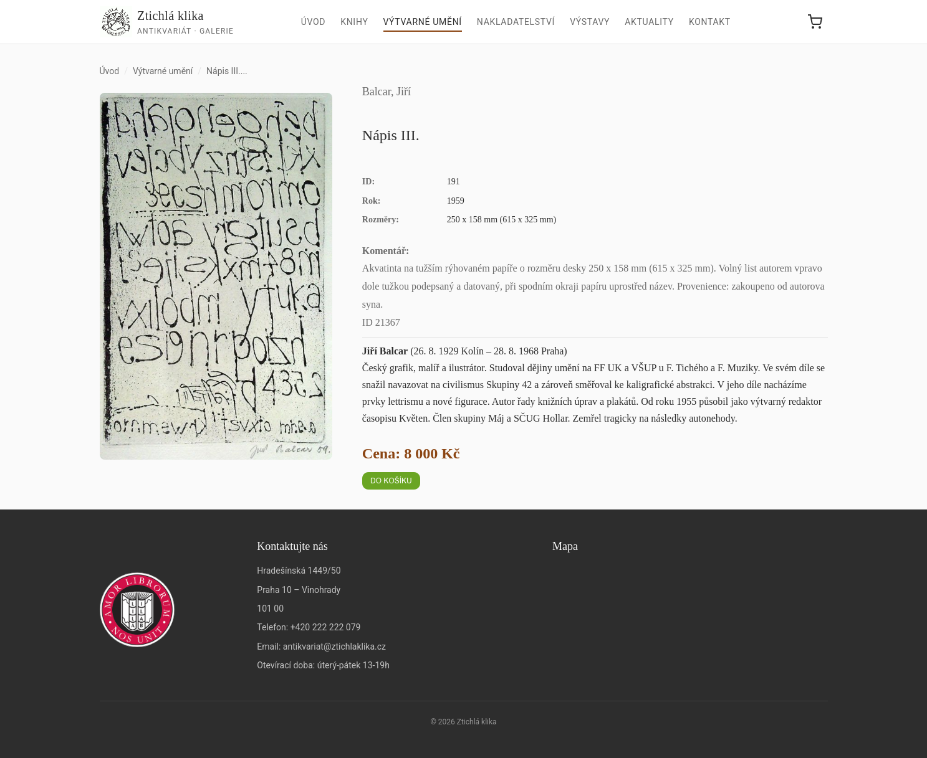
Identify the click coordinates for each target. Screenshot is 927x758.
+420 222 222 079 (326, 627)
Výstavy (590, 22)
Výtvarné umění (422, 22)
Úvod (313, 22)
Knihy (354, 22)
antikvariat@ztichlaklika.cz (334, 646)
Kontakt (710, 22)
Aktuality (649, 22)
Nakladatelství (516, 22)
